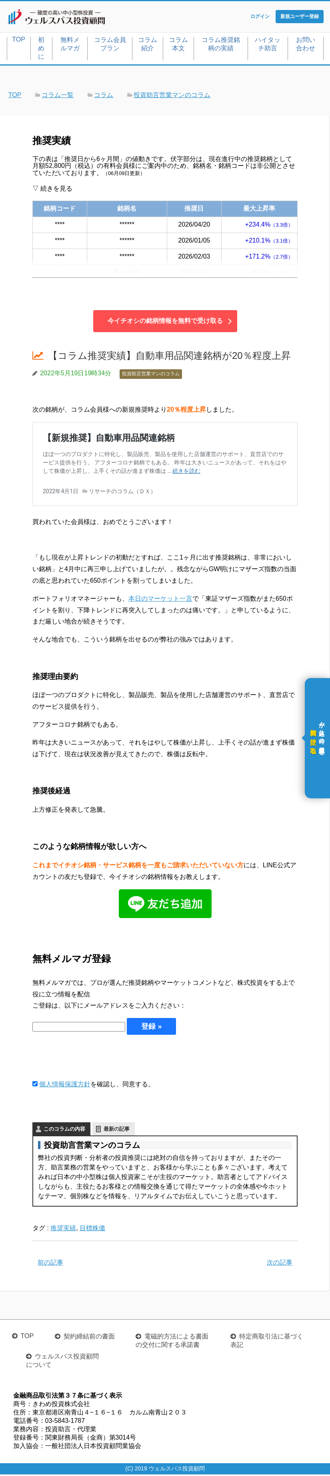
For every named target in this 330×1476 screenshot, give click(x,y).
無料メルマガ (70, 45)
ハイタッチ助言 (267, 45)
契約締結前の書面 (89, 1338)
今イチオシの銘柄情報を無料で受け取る (165, 322)
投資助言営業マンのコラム (151, 375)
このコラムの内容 (64, 1130)
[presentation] (93, 1058)
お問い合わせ (305, 45)
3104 (60, 274)
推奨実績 (63, 1229)
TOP (18, 41)
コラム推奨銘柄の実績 (221, 45)
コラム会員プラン (110, 45)
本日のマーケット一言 (160, 600)
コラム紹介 (147, 45)
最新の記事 (117, 1130)
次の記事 (279, 1264)
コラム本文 (178, 45)
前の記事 (50, 1264)
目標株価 (92, 1229)
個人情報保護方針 (64, 1085)
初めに (41, 50)
